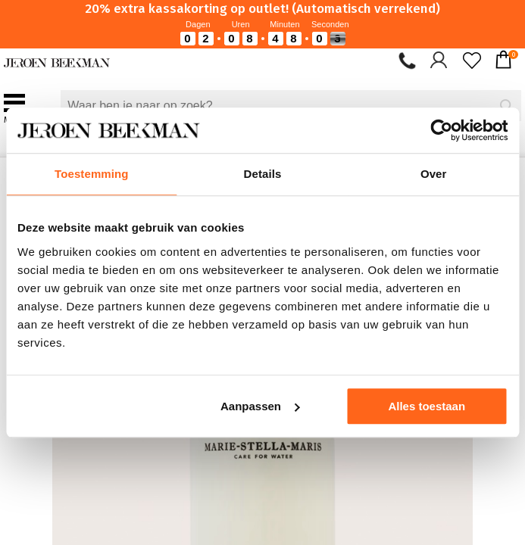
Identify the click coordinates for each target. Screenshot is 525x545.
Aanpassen (259, 406)
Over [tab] (433, 173)
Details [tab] (263, 173)
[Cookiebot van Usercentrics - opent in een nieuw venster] (441, 130)
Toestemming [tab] (92, 173)
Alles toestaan (426, 406)
